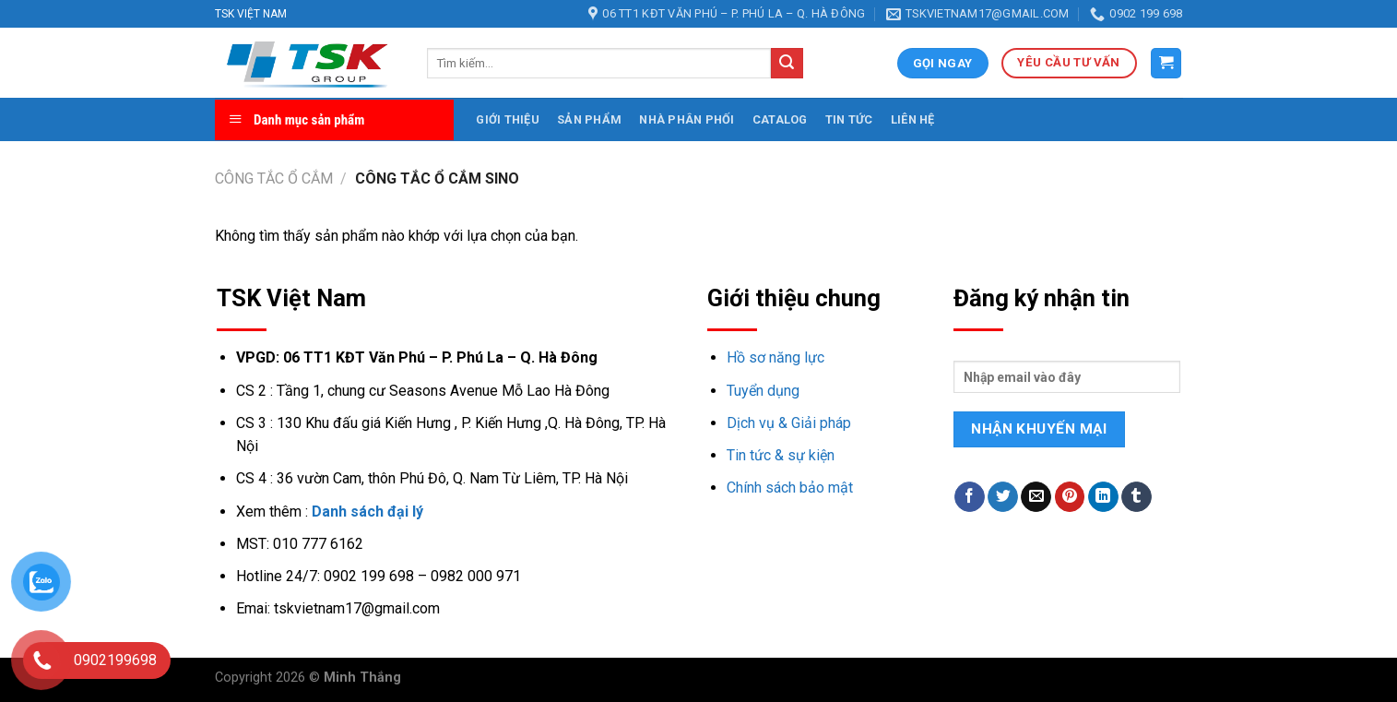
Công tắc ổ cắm (274, 178)
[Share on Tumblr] (1136, 497)
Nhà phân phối (686, 119)
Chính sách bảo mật (790, 487)
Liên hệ (913, 119)
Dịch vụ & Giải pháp (789, 423)
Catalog (780, 119)
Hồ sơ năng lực (775, 357)
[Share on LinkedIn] (1103, 497)
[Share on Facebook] (969, 497)
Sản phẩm (589, 119)
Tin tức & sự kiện (781, 455)
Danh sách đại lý (367, 511)
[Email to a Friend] (1036, 497)
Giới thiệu (507, 119)
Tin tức (849, 119)
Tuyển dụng (763, 390)
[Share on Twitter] (1003, 497)
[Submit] (786, 63)
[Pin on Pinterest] (1070, 497)
